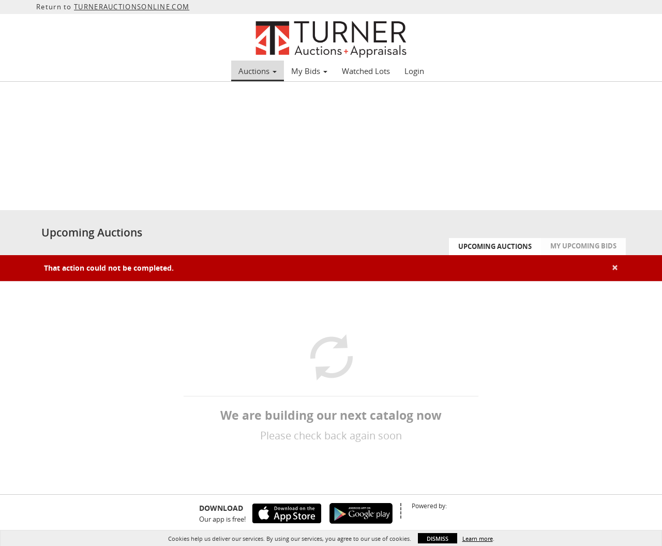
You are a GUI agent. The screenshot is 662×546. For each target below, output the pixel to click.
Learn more (477, 538)
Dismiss (437, 538)
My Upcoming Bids (583, 245)
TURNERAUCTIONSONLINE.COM (131, 6)
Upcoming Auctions (495, 246)
